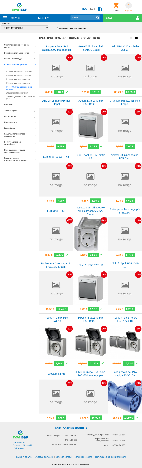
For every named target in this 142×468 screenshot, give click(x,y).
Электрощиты (11, 110)
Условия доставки (44, 457)
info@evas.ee (19, 448)
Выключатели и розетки (16, 64)
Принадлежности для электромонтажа (14, 151)
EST (92, 8)
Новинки (8, 105)
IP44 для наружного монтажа (18, 83)
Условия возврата (83, 457)
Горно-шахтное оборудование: (102, 439)
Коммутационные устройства (12, 143)
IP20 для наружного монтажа (18, 79)
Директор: (56, 444)
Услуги (15, 17)
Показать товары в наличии (72, 28)
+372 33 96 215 (70, 444)
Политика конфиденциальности (110, 457)
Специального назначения (17, 93)
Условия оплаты (63, 457)
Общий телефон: (53, 435)
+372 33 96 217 (118, 435)
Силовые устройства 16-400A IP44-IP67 (21, 98)
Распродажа (10, 116)
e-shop (116, 11)
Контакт (43, 17)
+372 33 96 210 (70, 435)
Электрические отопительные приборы (16, 159)
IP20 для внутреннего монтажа (19, 71)
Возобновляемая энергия (16, 53)
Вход (109, 17)
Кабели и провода (13, 59)
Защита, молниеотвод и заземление (15, 135)
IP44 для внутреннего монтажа (19, 75)
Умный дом (9, 128)
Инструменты (10, 122)
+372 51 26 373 (70, 440)
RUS (84, 8)
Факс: (106, 445)
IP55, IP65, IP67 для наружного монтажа (19, 88)
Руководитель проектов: (98, 435)
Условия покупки (24, 457)
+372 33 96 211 (118, 441)
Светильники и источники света (16, 46)
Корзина (128, 11)
